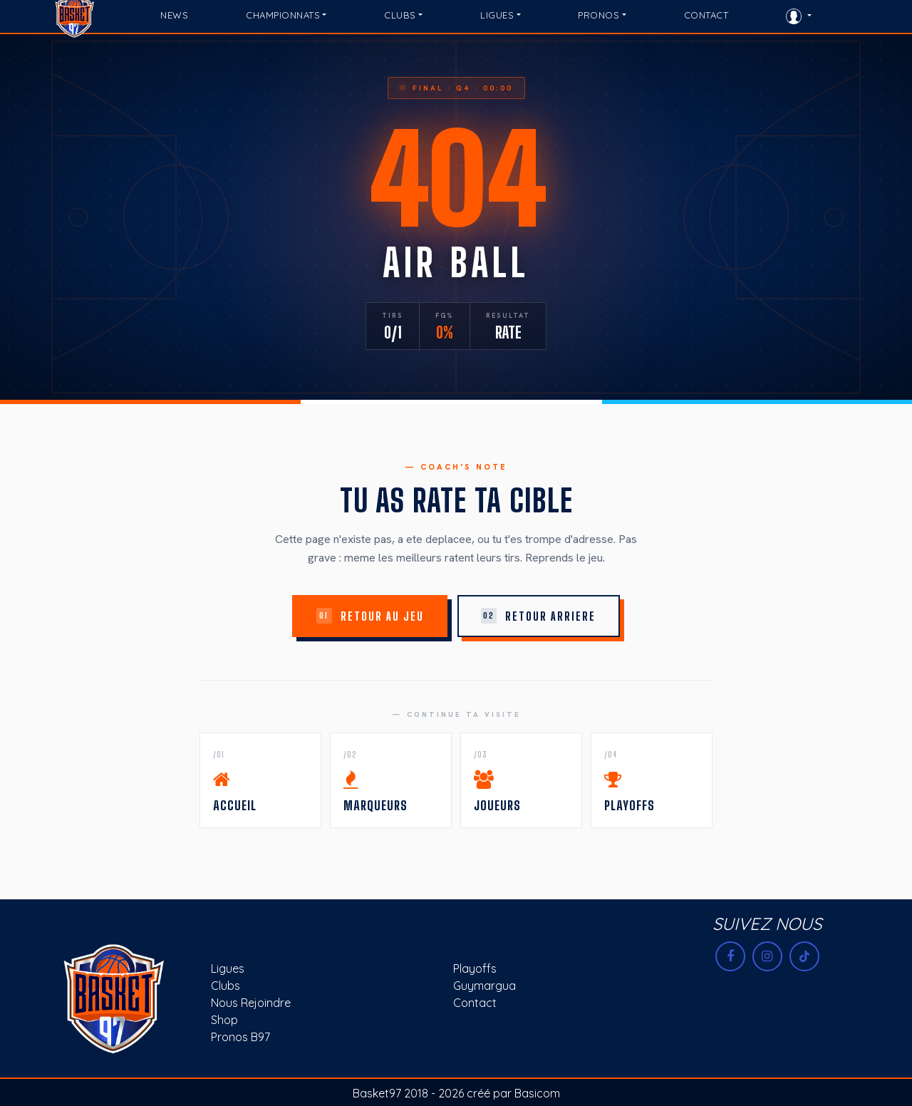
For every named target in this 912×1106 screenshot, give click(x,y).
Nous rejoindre (251, 1003)
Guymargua (484, 985)
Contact (475, 1003)
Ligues (227, 968)
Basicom (537, 1093)
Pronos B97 (240, 1037)
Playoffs (475, 968)
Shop (224, 1020)
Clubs (225, 985)
